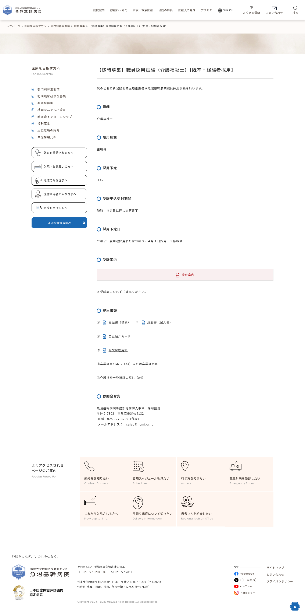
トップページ (12, 26)
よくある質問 (251, 10)
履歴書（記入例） (160, 322)
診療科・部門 (118, 10)
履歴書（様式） (119, 322)
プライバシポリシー (279, 581)
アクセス (206, 10)
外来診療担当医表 (66, 223)
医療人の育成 (186, 10)
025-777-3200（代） (95, 572)
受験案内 (188, 275)
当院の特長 (165, 10)
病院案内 (99, 10)
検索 (295, 10)
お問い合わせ (274, 11)
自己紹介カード (120, 336)
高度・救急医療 (143, 10)
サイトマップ (275, 568)
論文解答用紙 (118, 350)
